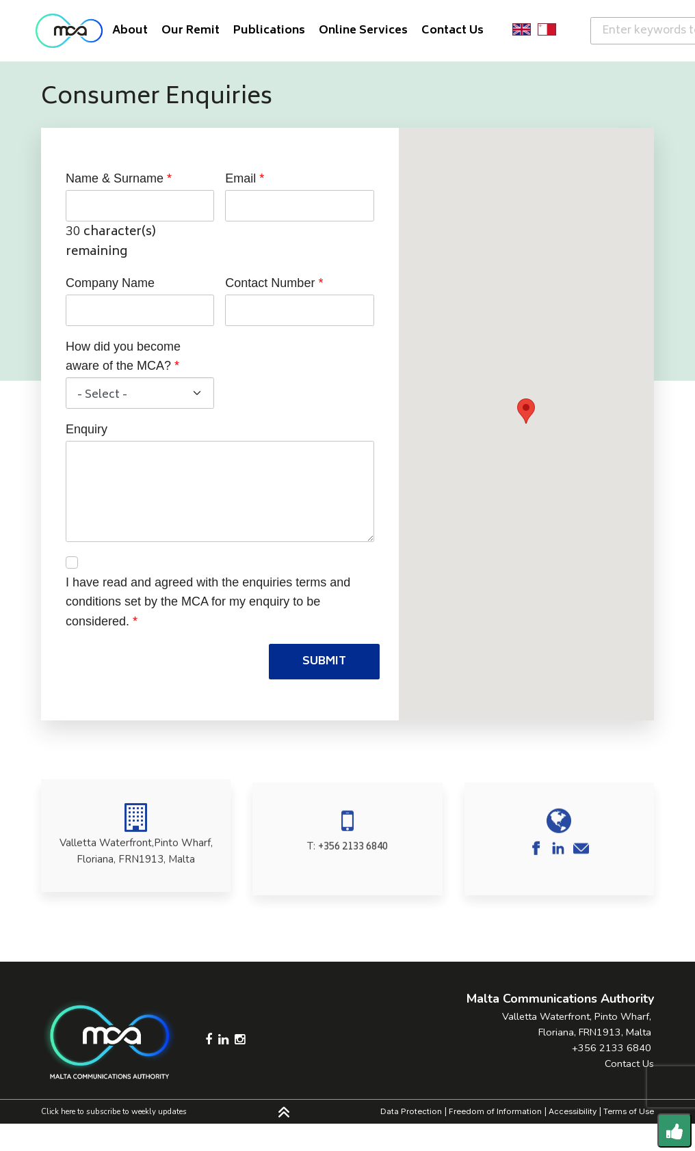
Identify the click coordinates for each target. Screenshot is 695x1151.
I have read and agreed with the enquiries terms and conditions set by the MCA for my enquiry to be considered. (208, 602)
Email (240, 178)
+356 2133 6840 (353, 869)
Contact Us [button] (452, 30)
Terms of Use (628, 1111)
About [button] (130, 30)
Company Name (110, 283)
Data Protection (411, 1111)
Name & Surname (114, 178)
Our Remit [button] (190, 30)
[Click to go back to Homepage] (69, 31)
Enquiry (86, 429)
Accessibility (572, 1111)
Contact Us (629, 1063)
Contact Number (270, 283)
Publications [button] (269, 30)
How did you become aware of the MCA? (123, 356)
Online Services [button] (363, 30)
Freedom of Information (495, 1111)
